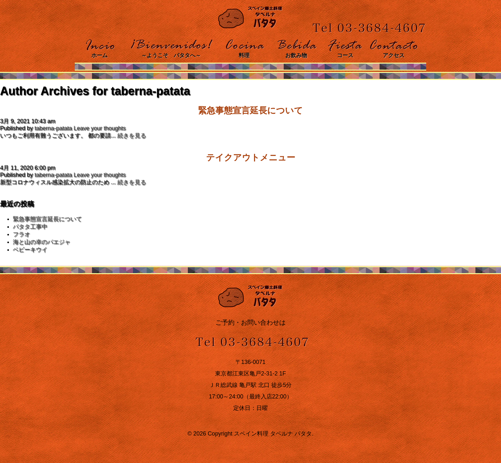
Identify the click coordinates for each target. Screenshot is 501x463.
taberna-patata (53, 128)
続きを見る (131, 135)
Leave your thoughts (99, 128)
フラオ (21, 234)
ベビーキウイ (30, 249)
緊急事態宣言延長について (250, 110)
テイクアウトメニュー (250, 157)
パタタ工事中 (30, 226)
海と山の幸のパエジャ (41, 242)
